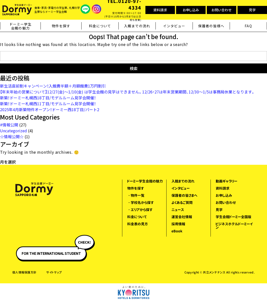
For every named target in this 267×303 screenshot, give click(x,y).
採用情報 (178, 224)
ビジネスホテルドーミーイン (234, 226)
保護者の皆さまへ (184, 195)
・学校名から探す (140, 202)
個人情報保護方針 (24, 272)
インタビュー (174, 25)
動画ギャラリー (226, 181)
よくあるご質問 (182, 202)
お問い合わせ (221, 9)
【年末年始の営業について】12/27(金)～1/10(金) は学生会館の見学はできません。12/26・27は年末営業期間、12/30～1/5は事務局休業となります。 (127, 92)
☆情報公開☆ (12, 136)
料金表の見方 (137, 224)
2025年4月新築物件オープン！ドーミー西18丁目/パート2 (49, 109)
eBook (176, 231)
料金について (100, 25)
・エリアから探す (140, 209)
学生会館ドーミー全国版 (233, 216)
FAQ (248, 25)
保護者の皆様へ (211, 25)
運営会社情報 (181, 216)
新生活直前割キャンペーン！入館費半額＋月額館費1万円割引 (53, 86)
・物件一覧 (135, 195)
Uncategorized (13, 131)
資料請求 (160, 9)
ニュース (177, 209)
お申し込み (191, 9)
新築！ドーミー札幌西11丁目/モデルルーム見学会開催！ (48, 103)
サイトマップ (54, 272)
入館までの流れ (137, 25)
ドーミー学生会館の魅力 (20, 26)
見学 (252, 9)
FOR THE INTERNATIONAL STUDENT (54, 251)
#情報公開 (9, 125)
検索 (134, 68)
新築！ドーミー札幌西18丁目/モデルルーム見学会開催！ (48, 98)
